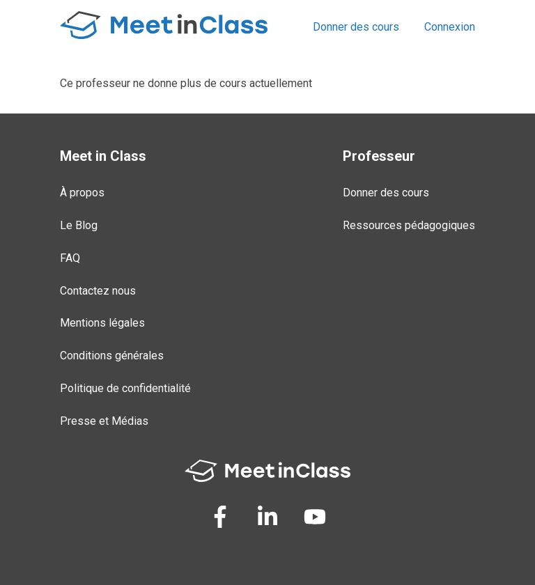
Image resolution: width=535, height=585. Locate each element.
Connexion (449, 26)
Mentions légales (102, 322)
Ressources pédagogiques (409, 225)
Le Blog (79, 225)
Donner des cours (356, 26)
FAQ (70, 258)
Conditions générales (112, 355)
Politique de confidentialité (125, 388)
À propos (82, 192)
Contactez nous (98, 290)
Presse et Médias (104, 421)
